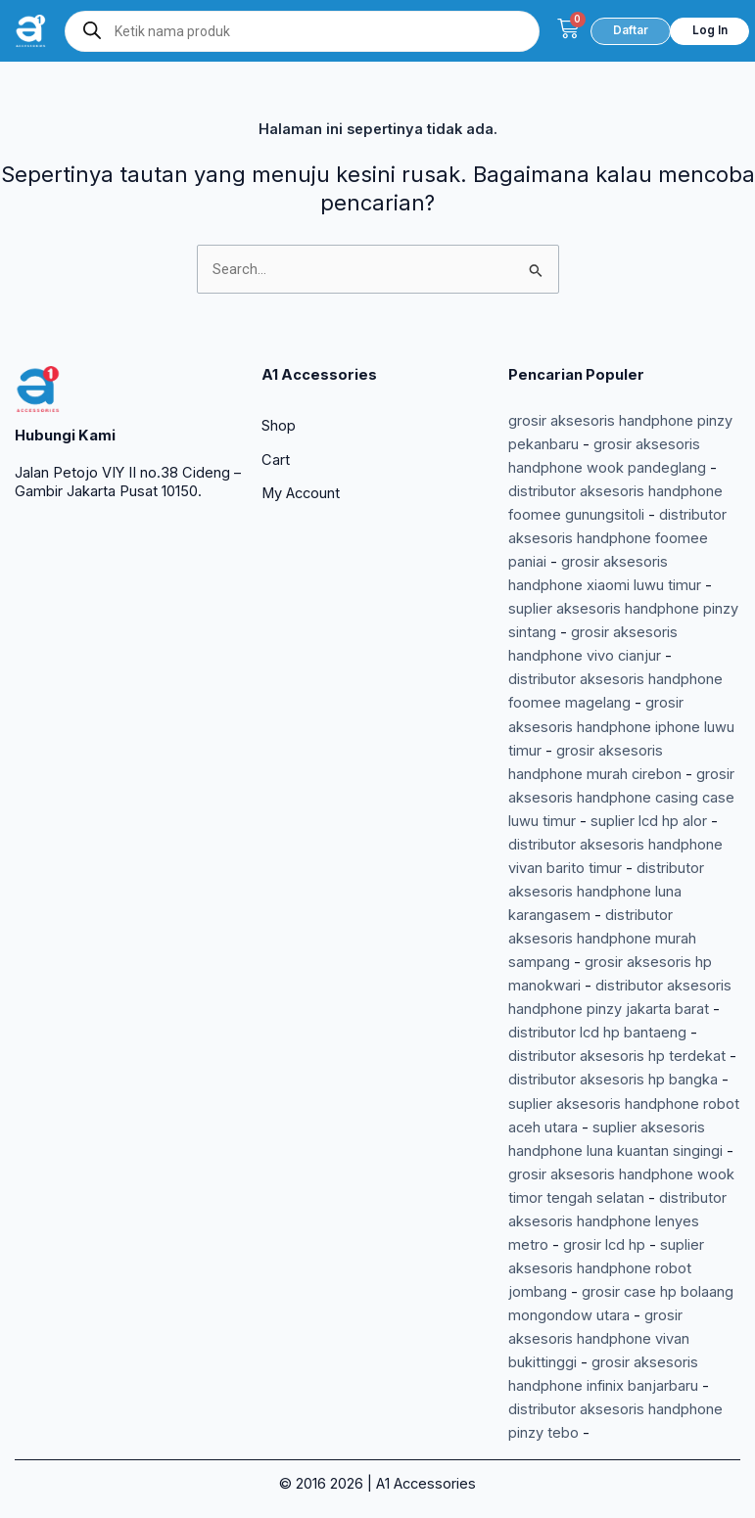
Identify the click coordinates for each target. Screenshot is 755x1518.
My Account (300, 493)
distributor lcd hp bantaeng (597, 1032)
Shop (278, 426)
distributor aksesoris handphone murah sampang (602, 938)
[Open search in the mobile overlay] (302, 31)
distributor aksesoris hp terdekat (617, 1056)
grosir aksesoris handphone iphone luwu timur (621, 726)
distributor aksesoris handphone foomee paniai (617, 538)
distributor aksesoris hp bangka (613, 1079)
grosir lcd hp (604, 1245)
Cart (275, 460)
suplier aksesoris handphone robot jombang (606, 1268)
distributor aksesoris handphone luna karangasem (606, 891)
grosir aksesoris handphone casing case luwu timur (621, 797)
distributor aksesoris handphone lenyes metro (617, 1221)
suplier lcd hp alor (648, 821)
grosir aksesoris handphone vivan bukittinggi (598, 1339)
